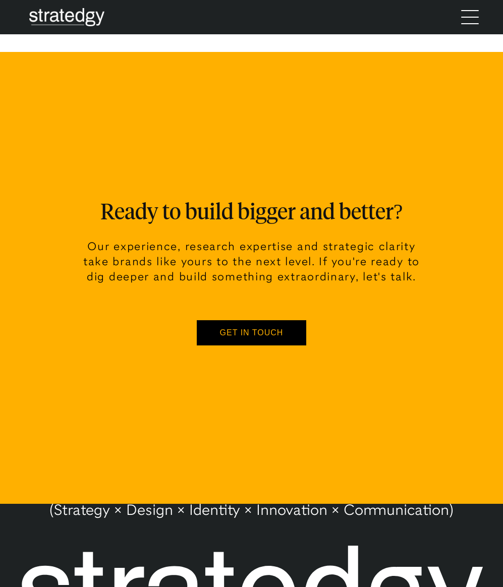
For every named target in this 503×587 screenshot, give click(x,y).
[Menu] (470, 17)
